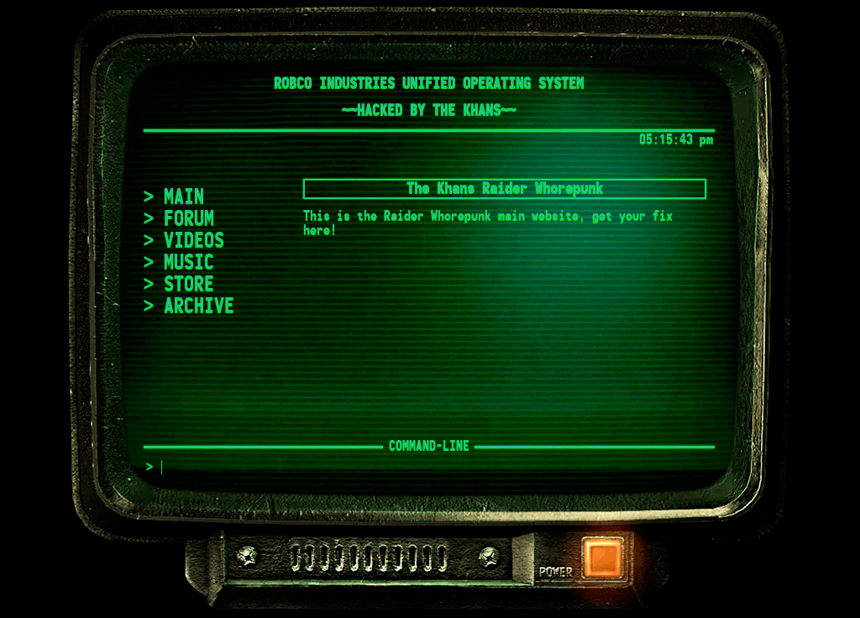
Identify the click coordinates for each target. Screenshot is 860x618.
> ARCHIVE (189, 306)
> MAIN (174, 197)
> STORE (179, 285)
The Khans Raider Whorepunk (504, 189)
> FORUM (179, 219)
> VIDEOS (184, 241)
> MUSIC (179, 263)
